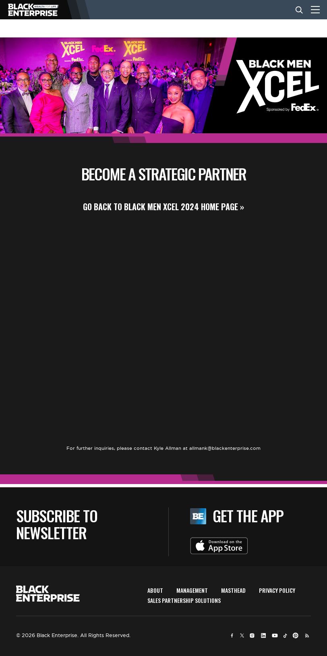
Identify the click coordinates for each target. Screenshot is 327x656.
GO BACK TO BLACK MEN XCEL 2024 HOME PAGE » (163, 207)
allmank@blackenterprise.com (225, 448)
